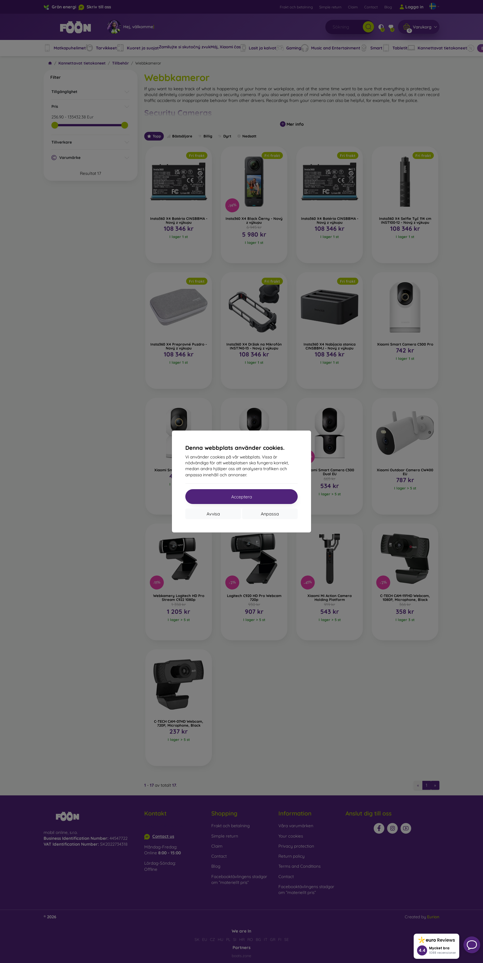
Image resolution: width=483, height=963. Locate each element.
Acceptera (241, 497)
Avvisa (213, 514)
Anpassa (270, 514)
